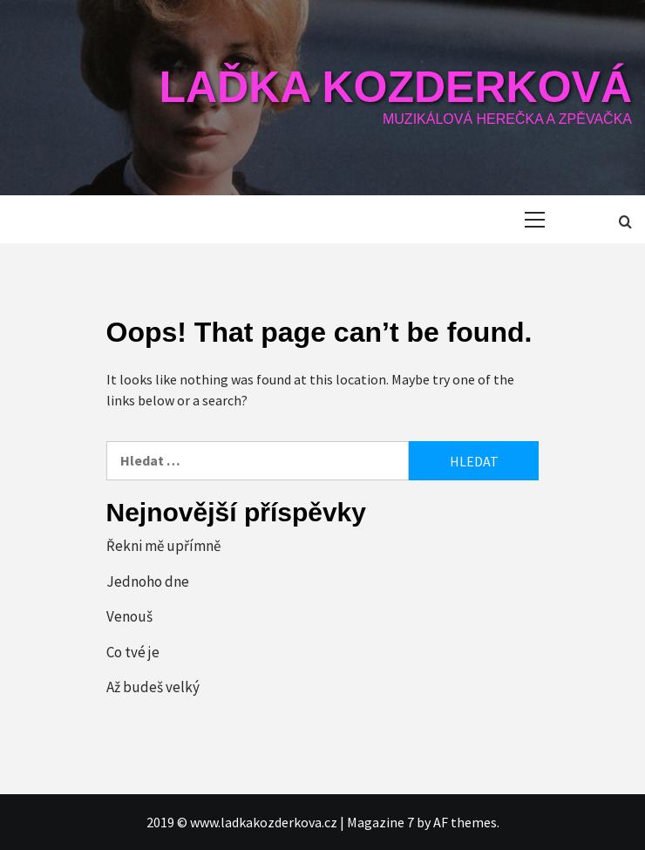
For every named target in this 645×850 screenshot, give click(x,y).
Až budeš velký (153, 687)
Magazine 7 (380, 822)
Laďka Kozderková (395, 87)
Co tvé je (133, 652)
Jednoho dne (147, 581)
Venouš (129, 616)
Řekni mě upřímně (163, 545)
